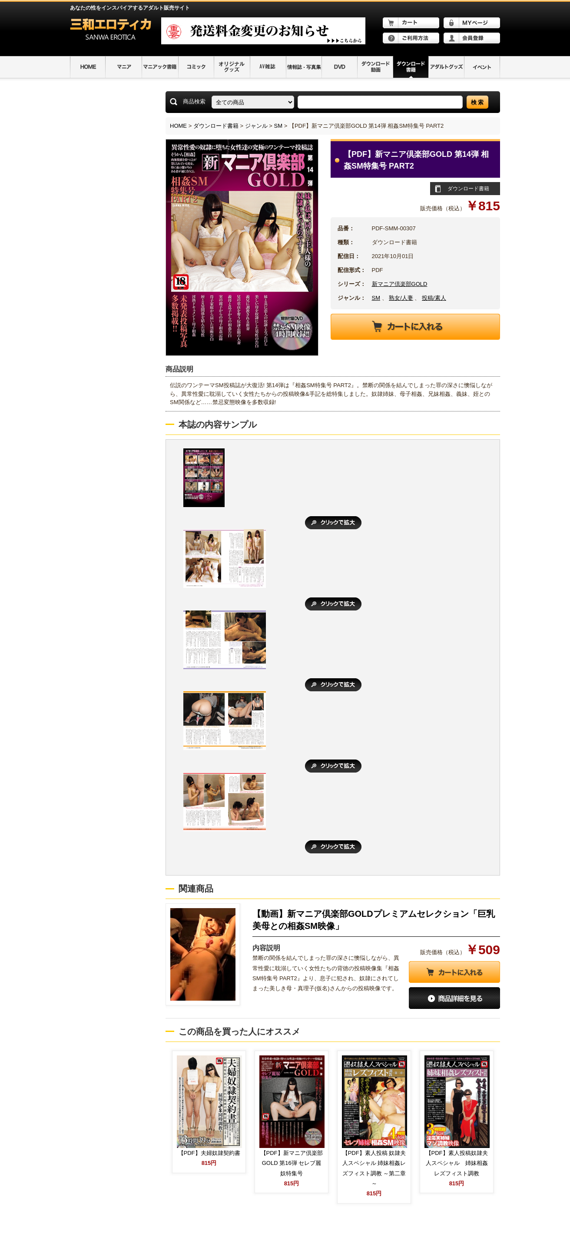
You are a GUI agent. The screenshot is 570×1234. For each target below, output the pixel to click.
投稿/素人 (434, 298)
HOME (178, 126)
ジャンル (256, 126)
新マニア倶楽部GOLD (400, 284)
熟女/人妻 (401, 298)
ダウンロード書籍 (216, 126)
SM (278, 126)
